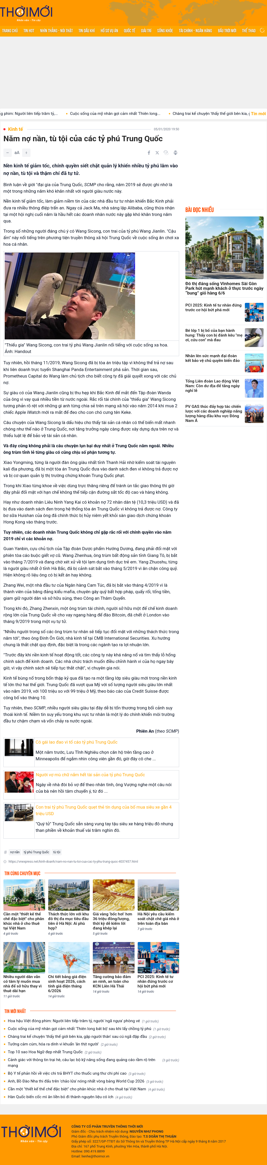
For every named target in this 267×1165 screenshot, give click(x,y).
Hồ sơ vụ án (109, 30)
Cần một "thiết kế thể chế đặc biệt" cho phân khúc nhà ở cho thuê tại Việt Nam (86, 1089)
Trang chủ (10, 30)
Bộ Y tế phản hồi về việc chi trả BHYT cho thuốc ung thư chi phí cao (76, 1073)
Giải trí (146, 30)
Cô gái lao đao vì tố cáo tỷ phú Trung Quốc (77, 742)
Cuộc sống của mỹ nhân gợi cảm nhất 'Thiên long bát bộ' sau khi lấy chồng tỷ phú (89, 1028)
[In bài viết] (175, 152)
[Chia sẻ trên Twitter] (157, 153)
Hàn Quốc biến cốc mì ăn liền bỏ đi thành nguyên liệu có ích (70, 1097)
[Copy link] (166, 152)
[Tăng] (26, 153)
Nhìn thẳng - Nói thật (56, 30)
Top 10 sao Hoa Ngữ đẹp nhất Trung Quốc (54, 1052)
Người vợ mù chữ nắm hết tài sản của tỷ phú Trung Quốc (90, 774)
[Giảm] (7, 153)
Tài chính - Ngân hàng (195, 30)
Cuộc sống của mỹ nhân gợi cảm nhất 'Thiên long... (121, 113)
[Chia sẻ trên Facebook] (149, 153)
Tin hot (28, 30)
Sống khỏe (165, 30)
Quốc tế (129, 30)
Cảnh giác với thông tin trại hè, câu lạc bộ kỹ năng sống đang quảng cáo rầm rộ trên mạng (93, 1062)
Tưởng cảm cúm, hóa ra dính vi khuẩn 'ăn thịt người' (63, 1044)
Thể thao (249, 30)
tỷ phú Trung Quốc (36, 852)
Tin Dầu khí (86, 30)
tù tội (56, 852)
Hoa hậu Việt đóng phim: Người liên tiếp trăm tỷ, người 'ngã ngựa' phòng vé (83, 1021)
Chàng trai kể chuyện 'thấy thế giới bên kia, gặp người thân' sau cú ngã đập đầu (87, 1036)
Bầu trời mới (227, 30)
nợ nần (15, 852)
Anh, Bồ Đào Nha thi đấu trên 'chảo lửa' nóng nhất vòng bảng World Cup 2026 (85, 1081)
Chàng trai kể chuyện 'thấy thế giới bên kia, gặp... (222, 113)
